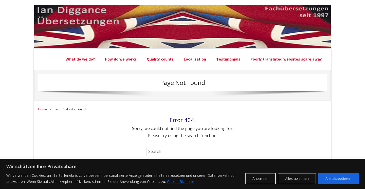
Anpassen (260, 178)
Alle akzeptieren (338, 178)
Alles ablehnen (297, 178)
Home (42, 109)
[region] (182, 174)
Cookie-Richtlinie (180, 181)
